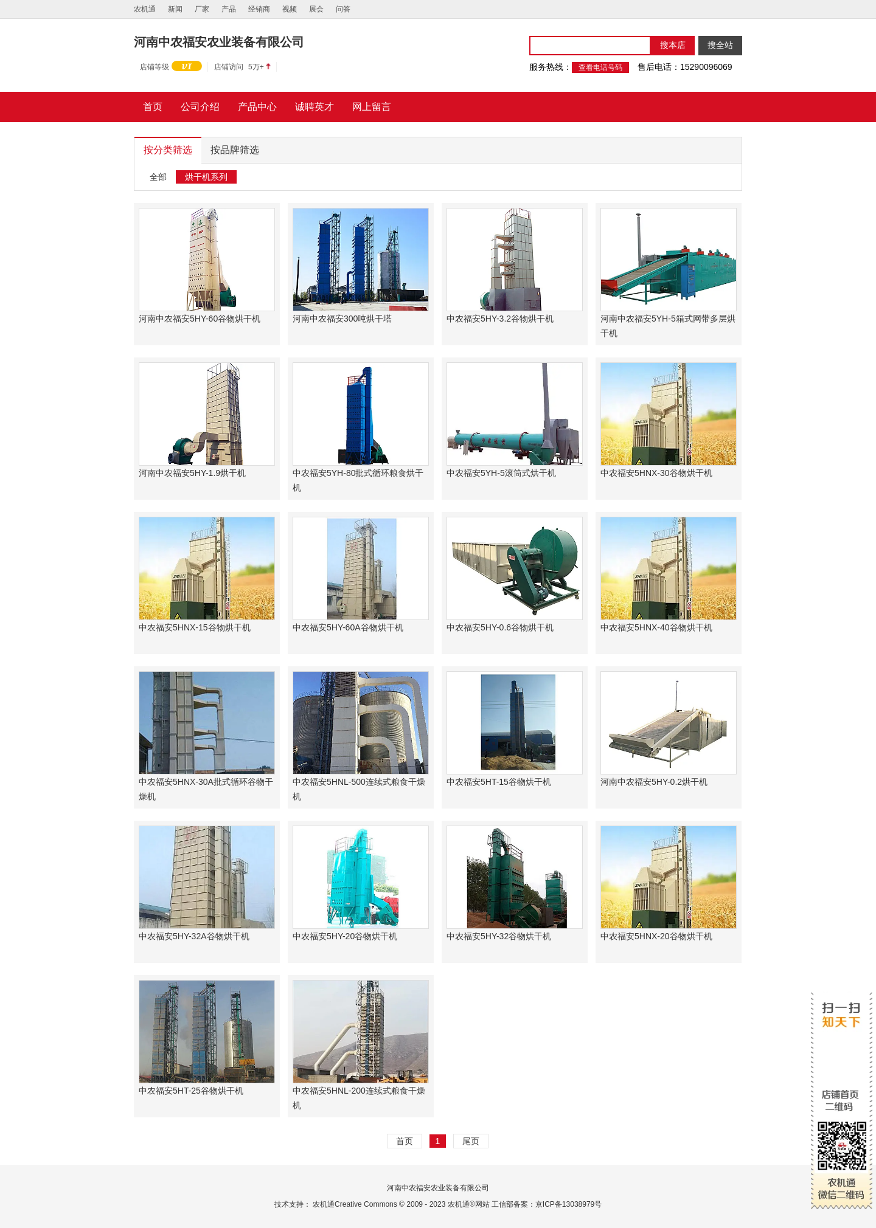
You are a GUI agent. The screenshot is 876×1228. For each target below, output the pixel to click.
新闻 (175, 9)
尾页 (470, 1141)
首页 (404, 1141)
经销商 (259, 9)
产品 (228, 9)
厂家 (202, 9)
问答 (343, 9)
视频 (289, 9)
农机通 (145, 9)
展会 (316, 9)
